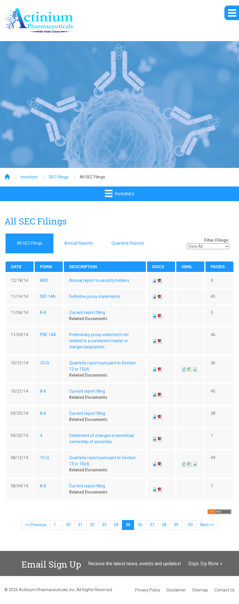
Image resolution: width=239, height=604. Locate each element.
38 (164, 524)
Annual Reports (78, 243)
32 (92, 524)
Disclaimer (176, 590)
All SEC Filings (92, 177)
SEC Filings (59, 177)
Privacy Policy (147, 590)
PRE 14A (48, 334)
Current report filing (87, 312)
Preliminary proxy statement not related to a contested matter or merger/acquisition (99, 340)
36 (140, 524)
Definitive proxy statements (94, 296)
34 (116, 524)
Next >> (207, 524)
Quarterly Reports (127, 243)
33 (104, 524)
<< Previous (35, 524)
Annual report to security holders (99, 280)
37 (152, 524)
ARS (44, 280)
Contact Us (224, 590)
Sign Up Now (203, 563)
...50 (189, 524)
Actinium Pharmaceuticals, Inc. (47, 589)
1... (56, 524)
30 (68, 524)
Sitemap (200, 590)
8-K (43, 312)
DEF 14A (47, 296)
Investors (29, 177)
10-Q (44, 363)
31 (80, 524)
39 (176, 524)
